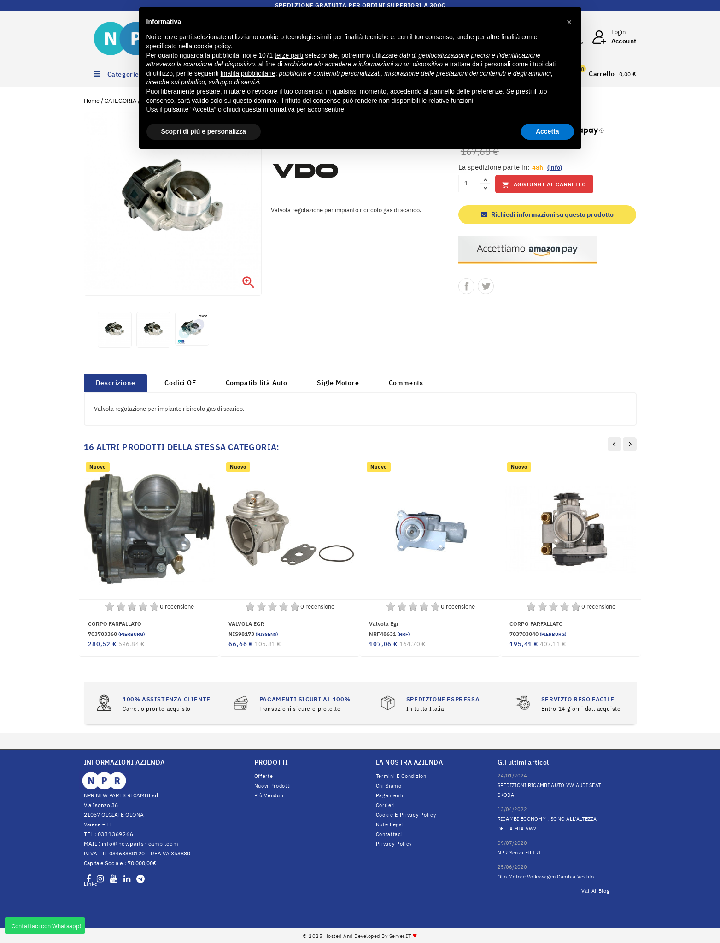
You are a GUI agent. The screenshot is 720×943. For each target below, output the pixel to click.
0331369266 (116, 833)
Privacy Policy (394, 844)
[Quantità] (469, 183)
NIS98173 (253, 633)
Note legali (391, 824)
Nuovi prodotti (273, 786)
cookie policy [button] (212, 46)
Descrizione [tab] (115, 383)
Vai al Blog (595, 891)
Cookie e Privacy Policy (406, 815)
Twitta (485, 286)
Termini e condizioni (402, 776)
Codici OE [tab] (180, 383)
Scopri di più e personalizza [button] (203, 131)
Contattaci (389, 834)
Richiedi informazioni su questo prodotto (547, 214)
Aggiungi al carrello (544, 185)
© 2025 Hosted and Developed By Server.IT (360, 936)
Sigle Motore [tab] (338, 383)
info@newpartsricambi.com (140, 843)
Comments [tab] (406, 383)
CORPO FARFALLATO (114, 623)
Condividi (466, 286)
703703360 (116, 633)
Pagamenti (390, 795)
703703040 (537, 633)
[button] (569, 22)
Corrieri (386, 805)
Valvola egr (384, 623)
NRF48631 (389, 633)
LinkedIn (90, 884)
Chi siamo (389, 786)
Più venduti (269, 795)
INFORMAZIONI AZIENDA (124, 762)
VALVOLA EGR (246, 623)
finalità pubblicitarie (248, 73)
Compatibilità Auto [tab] (256, 383)
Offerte (263, 776)
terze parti (289, 55)
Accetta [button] (547, 131)
